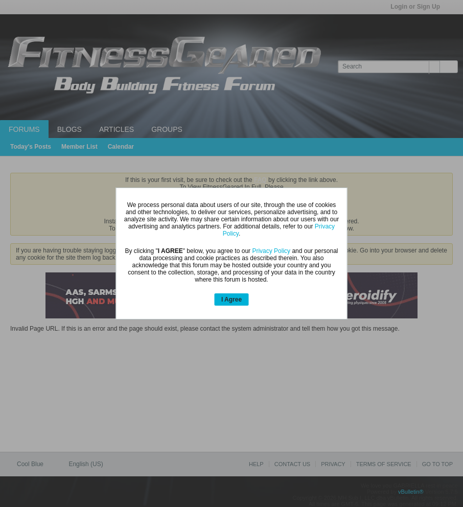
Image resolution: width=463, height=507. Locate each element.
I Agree (231, 299)
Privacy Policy (271, 251)
